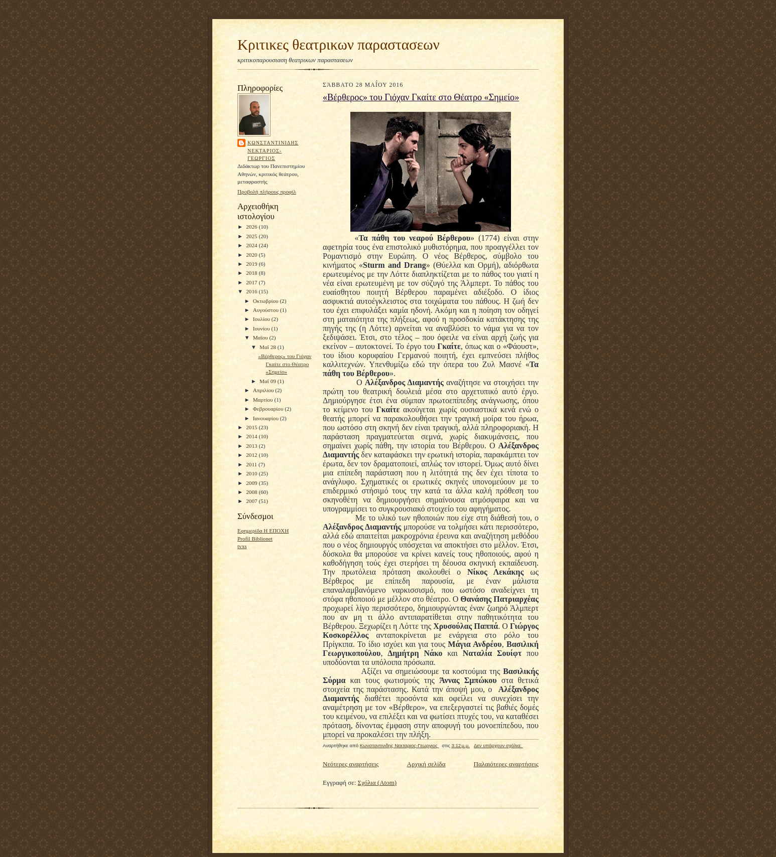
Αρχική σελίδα (426, 764)
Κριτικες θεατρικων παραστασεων (338, 45)
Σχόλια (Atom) (377, 782)
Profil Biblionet (255, 539)
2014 (252, 436)
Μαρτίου (264, 400)
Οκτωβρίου (266, 301)
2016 (252, 291)
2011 (252, 464)
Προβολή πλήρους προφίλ (266, 192)
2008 (252, 492)
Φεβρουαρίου (269, 409)
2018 (252, 273)
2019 (252, 264)
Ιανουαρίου (266, 418)
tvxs (242, 546)
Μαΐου (261, 337)
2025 (252, 236)
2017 (252, 282)
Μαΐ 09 (269, 381)
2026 (252, 227)
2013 (252, 446)
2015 (252, 427)
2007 (252, 501)
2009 (252, 483)
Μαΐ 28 (269, 347)
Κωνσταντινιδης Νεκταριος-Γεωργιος (272, 150)
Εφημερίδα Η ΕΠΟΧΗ (263, 531)
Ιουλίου (262, 319)
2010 (252, 473)
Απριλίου (264, 390)
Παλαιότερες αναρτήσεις (506, 764)
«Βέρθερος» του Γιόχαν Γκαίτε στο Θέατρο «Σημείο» (284, 364)
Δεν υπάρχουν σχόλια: (498, 745)
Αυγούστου (266, 310)
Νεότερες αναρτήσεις (351, 764)
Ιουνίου (262, 328)
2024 (252, 245)
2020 (252, 255)
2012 (252, 455)
